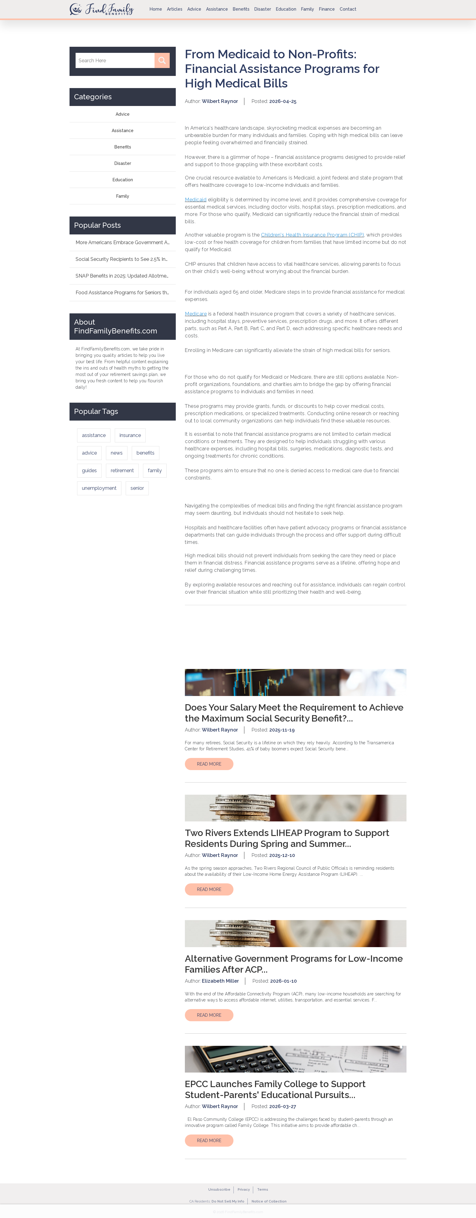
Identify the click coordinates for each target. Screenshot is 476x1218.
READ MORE (209, 764)
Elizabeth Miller (220, 981)
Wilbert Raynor (220, 101)
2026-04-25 (282, 101)
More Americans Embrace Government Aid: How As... (126, 242)
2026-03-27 (282, 1106)
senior (137, 488)
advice (89, 453)
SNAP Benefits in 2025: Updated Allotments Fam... (126, 276)
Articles (174, 9)
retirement (122, 470)
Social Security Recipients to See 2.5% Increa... (126, 259)
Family (307, 9)
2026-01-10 (283, 981)
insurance (130, 435)
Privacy (244, 1190)
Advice (194, 9)
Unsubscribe (219, 1190)
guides (89, 470)
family (155, 470)
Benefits (241, 9)
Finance (327, 9)
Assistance (217, 9)
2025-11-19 (282, 730)
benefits (146, 453)
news (117, 453)
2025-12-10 (282, 855)
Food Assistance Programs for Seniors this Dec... (126, 292)
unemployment (99, 488)
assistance (94, 435)
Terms (262, 1190)
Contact (348, 9)
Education (286, 9)
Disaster (262, 9)
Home (156, 9)
